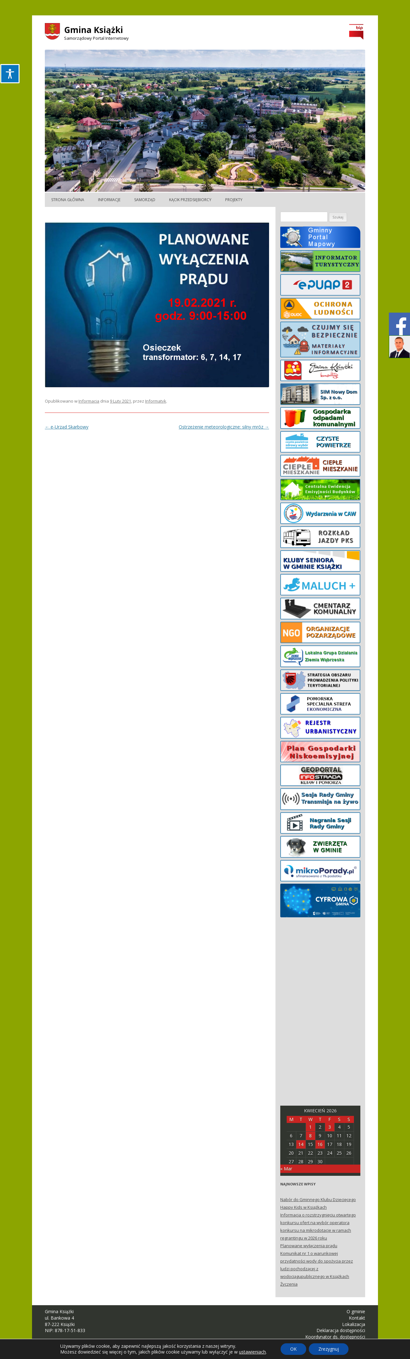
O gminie (356, 1311)
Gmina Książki (93, 30)
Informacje (109, 199)
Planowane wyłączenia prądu (308, 1245)
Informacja (88, 401)
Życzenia (289, 1284)
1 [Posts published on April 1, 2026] (310, 1127)
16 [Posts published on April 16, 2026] (320, 1144)
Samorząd (144, 199)
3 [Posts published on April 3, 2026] (329, 1127)
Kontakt (357, 1318)
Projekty (233, 199)
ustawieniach (252, 1352)
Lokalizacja (353, 1324)
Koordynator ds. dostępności (335, 1337)
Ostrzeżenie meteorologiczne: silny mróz (224, 427)
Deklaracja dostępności (340, 1330)
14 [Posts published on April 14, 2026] (300, 1144)
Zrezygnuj (328, 1349)
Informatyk (155, 401)
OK (293, 1349)
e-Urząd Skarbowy (66, 427)
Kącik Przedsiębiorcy (190, 199)
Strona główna (67, 199)
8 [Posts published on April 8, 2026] (310, 1136)
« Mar (286, 1169)
